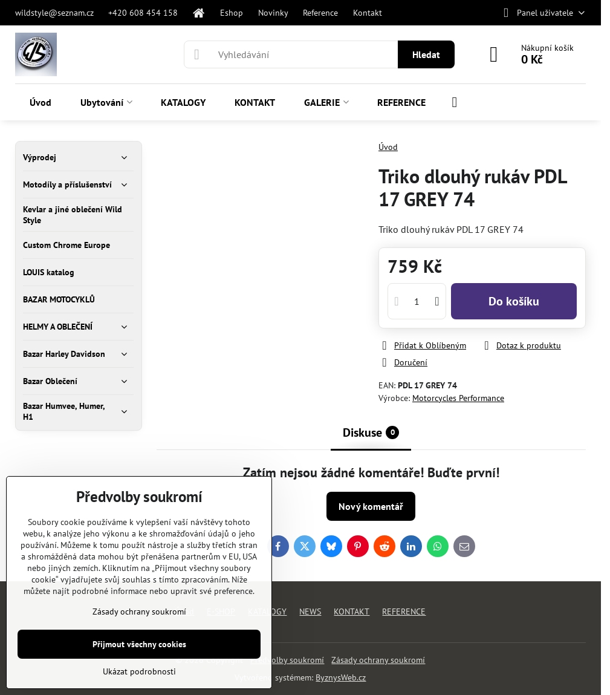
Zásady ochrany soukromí (378, 659)
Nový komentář (371, 506)
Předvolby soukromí (287, 659)
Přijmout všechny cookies (139, 644)
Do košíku (513, 301)
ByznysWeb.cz (341, 677)
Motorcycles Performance (458, 398)
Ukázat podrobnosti (139, 671)
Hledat (426, 54)
